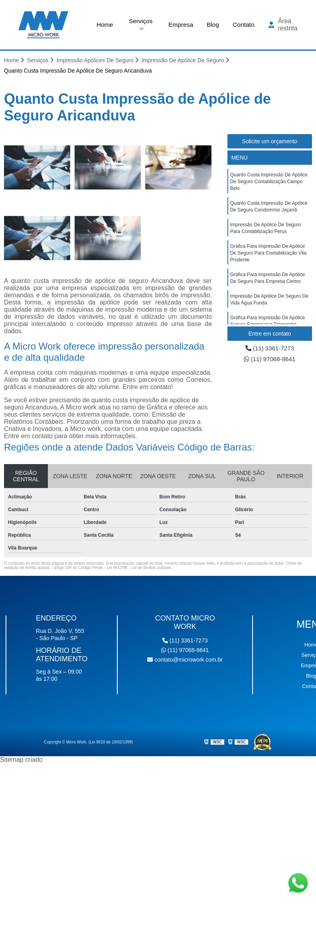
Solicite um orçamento (270, 141)
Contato (244, 24)
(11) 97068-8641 (269, 359)
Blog (212, 24)
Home (104, 24)
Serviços (140, 20)
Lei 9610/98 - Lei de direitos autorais (139, 567)
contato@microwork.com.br (185, 659)
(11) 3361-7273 (270, 348)
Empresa (180, 24)
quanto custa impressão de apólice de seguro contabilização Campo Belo (269, 182)
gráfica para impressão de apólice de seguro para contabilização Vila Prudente (268, 256)
